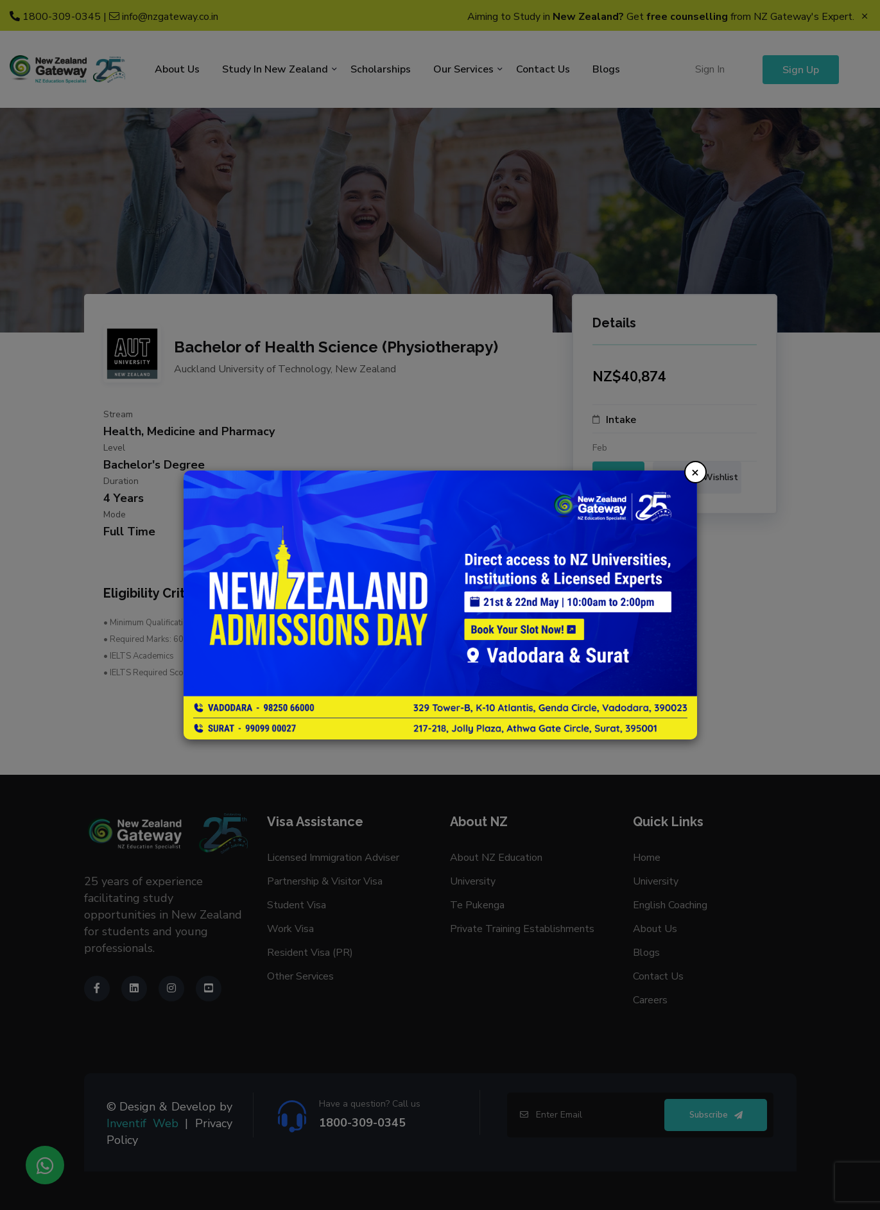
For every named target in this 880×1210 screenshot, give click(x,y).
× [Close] (695, 472)
